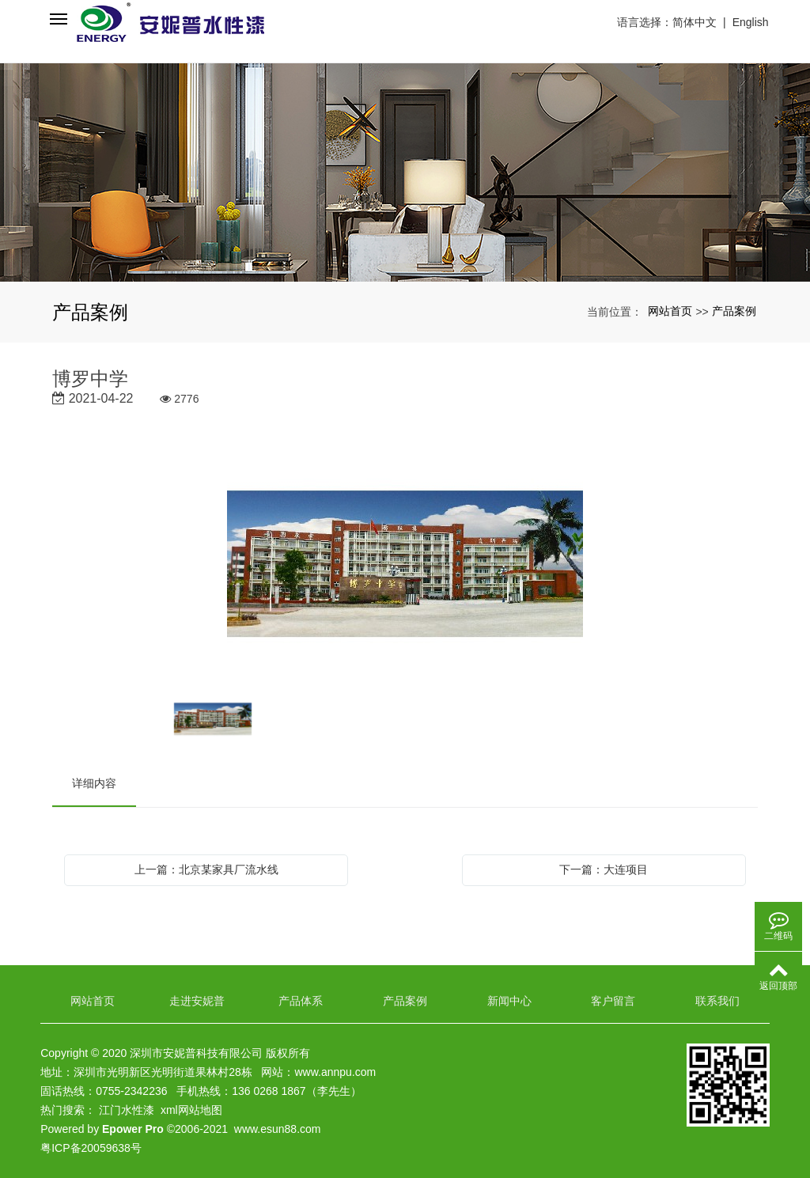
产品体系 (300, 1000)
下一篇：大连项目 (603, 869)
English (751, 22)
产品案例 (734, 311)
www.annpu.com (335, 1072)
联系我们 (717, 1000)
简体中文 (695, 22)
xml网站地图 (191, 1110)
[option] (405, 566)
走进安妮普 (197, 1000)
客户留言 (613, 1000)
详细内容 (94, 783)
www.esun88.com (277, 1129)
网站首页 (670, 311)
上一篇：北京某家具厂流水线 (206, 869)
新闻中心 (509, 1000)
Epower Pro (133, 1129)
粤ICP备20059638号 (91, 1148)
